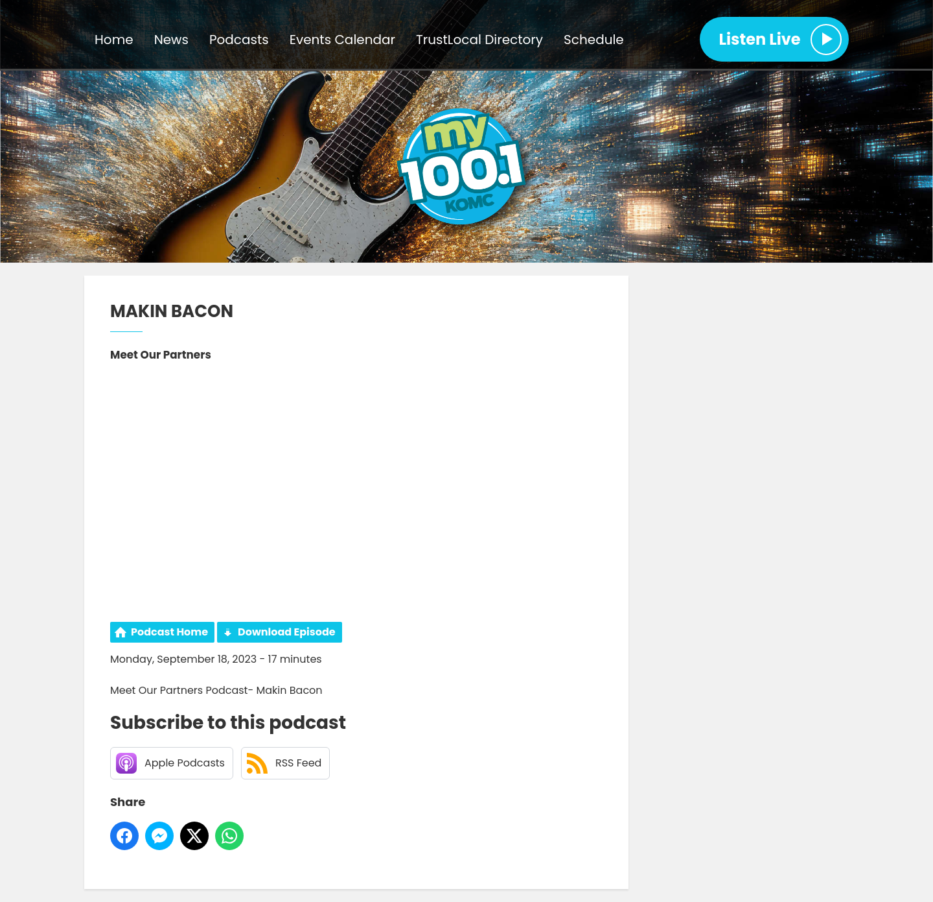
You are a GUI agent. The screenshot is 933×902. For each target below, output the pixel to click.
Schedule (594, 39)
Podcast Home (169, 631)
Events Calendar (342, 39)
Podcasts (239, 39)
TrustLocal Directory (479, 39)
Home (114, 39)
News (171, 39)
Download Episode (287, 631)
